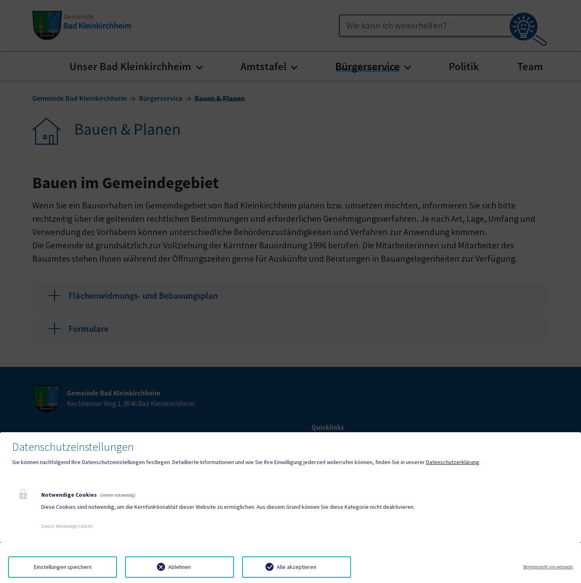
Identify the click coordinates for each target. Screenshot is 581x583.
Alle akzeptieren (296, 567)
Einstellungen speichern (63, 567)
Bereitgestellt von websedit (548, 567)
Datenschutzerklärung (452, 462)
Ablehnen (179, 567)
